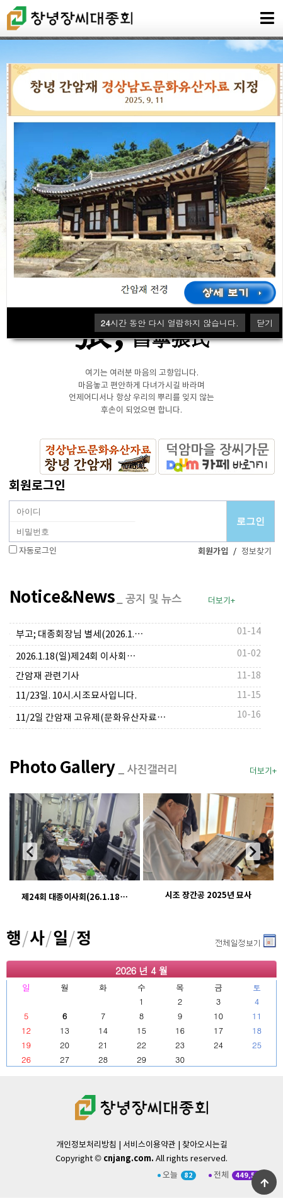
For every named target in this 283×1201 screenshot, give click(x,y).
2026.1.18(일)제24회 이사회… (76, 656)
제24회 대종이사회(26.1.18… (74, 897)
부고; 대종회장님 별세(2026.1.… (80, 634)
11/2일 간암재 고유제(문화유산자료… (91, 718)
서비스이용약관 (149, 1145)
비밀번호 (9, 501)
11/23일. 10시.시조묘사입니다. (76, 695)
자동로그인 (38, 551)
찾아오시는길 (205, 1145)
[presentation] (30, 851)
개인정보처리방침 (86, 1145)
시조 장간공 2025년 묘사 (208, 895)
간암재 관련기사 (47, 676)
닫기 (265, 323)
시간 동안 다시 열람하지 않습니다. (170, 323)
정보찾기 (256, 552)
